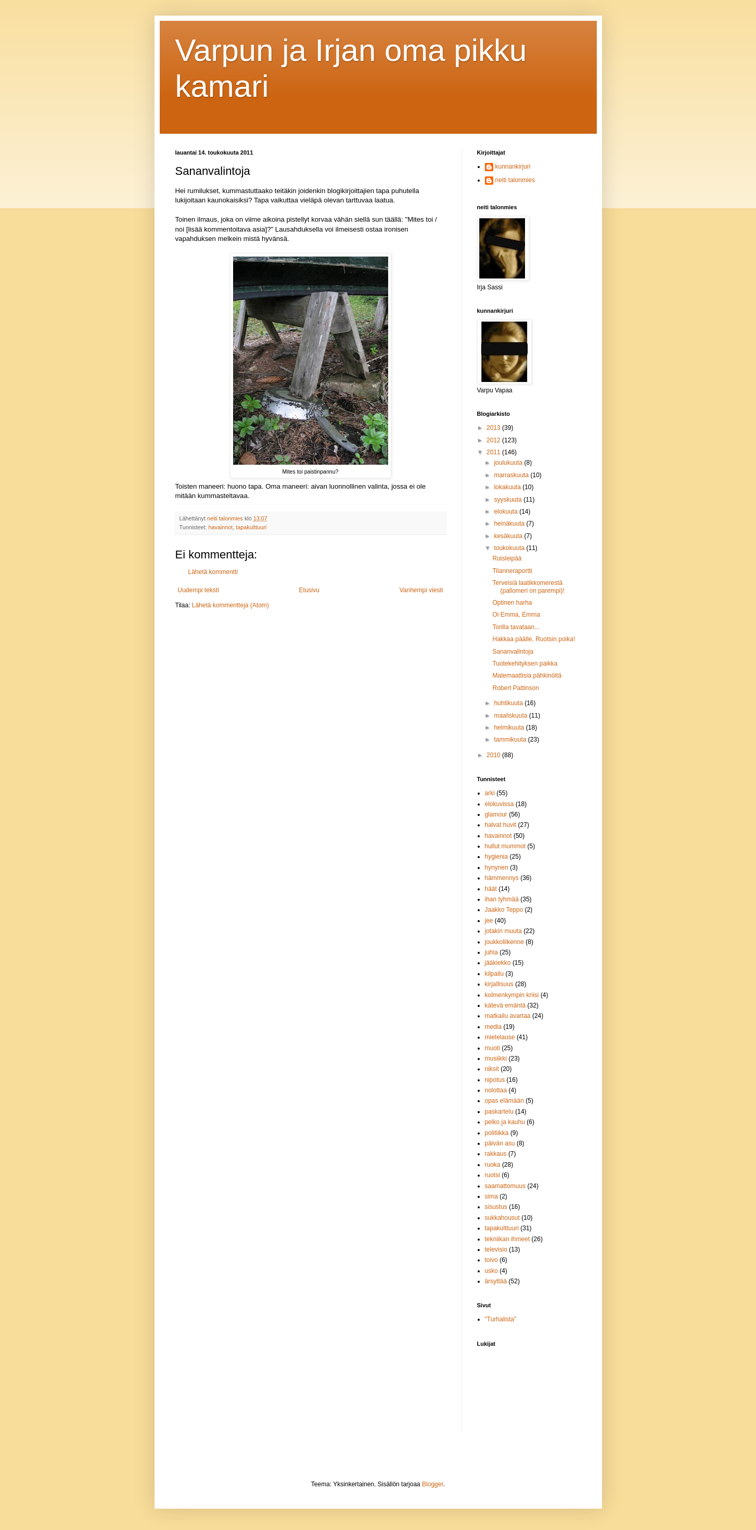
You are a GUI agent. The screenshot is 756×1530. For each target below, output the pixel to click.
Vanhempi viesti (421, 590)
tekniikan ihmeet (507, 1239)
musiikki (496, 1058)
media (493, 1026)
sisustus (496, 1206)
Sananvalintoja (512, 651)
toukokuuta (510, 548)
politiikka (497, 1133)
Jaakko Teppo (504, 909)
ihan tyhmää (502, 899)
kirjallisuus (499, 984)
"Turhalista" (501, 1319)
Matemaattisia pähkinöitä (526, 675)
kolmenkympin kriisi (512, 995)
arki (490, 793)
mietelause (500, 1037)
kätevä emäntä (505, 1005)
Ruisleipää (506, 558)
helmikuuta (510, 727)
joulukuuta (509, 462)
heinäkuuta (510, 523)
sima (491, 1196)
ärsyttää (496, 1281)
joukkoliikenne (504, 942)
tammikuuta (511, 739)
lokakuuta (508, 487)
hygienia (496, 856)
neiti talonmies (515, 180)
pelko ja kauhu (505, 1122)
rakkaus (496, 1153)
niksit (492, 1069)
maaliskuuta (511, 715)
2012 (494, 440)
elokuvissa (499, 804)
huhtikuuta (509, 703)
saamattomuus (505, 1186)
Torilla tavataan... (516, 627)
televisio (496, 1249)
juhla (491, 952)
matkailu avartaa (508, 1015)
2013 (494, 427)
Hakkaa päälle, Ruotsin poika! (533, 639)
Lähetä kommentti (213, 572)
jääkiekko (498, 962)
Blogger (432, 1484)
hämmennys (502, 878)
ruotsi (492, 1175)
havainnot (221, 527)
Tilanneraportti (512, 571)
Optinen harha (512, 602)
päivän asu (500, 1143)
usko (491, 1270)
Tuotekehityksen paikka (524, 663)
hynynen (496, 867)
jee (489, 920)
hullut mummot (505, 846)
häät (491, 888)
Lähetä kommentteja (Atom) (230, 605)
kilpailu (494, 973)
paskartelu (499, 1111)
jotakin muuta (503, 931)
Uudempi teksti (198, 590)
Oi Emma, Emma (516, 614)
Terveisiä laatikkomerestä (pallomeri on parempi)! (528, 586)
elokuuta (506, 511)
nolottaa (496, 1090)
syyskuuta (508, 499)
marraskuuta (512, 475)
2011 (494, 452)
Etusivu (309, 590)
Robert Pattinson (515, 688)
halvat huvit (501, 824)
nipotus (495, 1079)
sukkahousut (502, 1217)
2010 (494, 755)
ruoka (493, 1164)
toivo (491, 1260)
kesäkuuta (509, 536)
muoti (492, 1048)
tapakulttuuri (251, 527)
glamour (496, 814)
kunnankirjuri (513, 166)
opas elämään (504, 1100)
